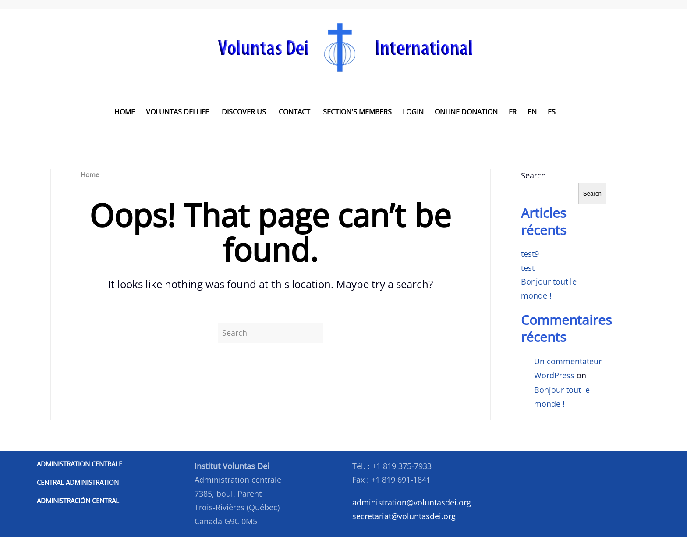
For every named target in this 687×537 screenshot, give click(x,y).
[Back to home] (344, 47)
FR (513, 112)
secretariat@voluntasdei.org (404, 516)
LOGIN (413, 112)
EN (532, 112)
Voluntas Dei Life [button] (177, 112)
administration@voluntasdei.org (411, 502)
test (528, 268)
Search (533, 175)
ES (552, 112)
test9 (530, 254)
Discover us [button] (244, 112)
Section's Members (357, 112)
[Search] (270, 333)
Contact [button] (294, 112)
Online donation (466, 112)
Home (124, 112)
